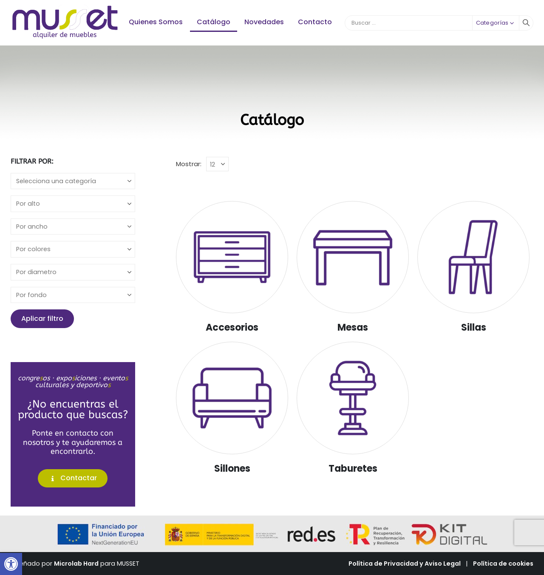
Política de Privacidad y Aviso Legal (404, 563)
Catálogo (213, 22)
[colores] (73, 249)
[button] (11, 564)
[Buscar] (526, 23)
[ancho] (73, 226)
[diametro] (73, 272)
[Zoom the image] (65, 8)
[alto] (73, 203)
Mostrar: (188, 163)
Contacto (315, 22)
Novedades (264, 22)
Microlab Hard (76, 563)
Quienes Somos (156, 22)
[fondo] (73, 295)
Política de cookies (503, 563)
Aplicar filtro (42, 318)
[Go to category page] (232, 257)
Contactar (72, 478)
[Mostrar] (217, 164)
